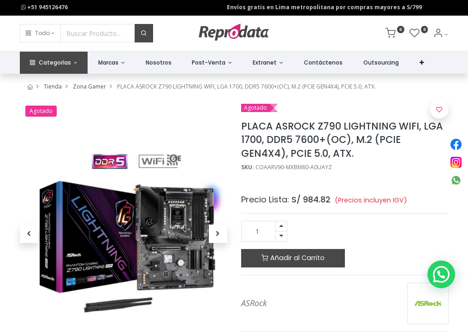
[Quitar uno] (281, 236)
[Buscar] (144, 33)
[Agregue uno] (281, 226)
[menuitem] (158, 63)
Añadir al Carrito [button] (293, 257)
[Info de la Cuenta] (440, 34)
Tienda (53, 86)
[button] (40, 33)
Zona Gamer (89, 86)
